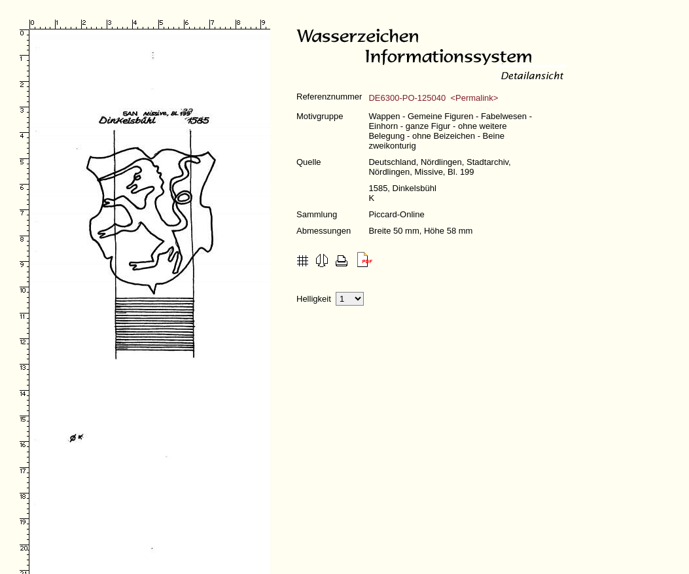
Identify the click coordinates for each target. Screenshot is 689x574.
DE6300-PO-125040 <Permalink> (433, 98)
